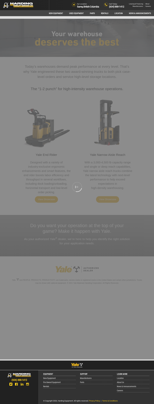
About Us (120, 382)
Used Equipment (76, 13)
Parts (92, 13)
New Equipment (56, 13)
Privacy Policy (94, 401)
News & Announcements (140, 13)
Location (118, 13)
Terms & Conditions (110, 401)
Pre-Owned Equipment (52, 382)
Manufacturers (138, 6)
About (147, 4)
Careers (148, 6)
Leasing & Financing (136, 4)
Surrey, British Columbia (88, 6)
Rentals (104, 13)
